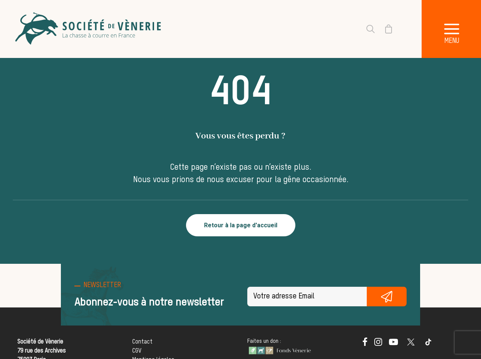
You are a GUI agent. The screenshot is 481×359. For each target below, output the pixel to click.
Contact (142, 342)
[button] (365, 344)
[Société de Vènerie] (89, 29)
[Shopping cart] (384, 28)
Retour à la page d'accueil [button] (240, 225)
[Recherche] (366, 28)
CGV (136, 351)
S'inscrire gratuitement (387, 296)
